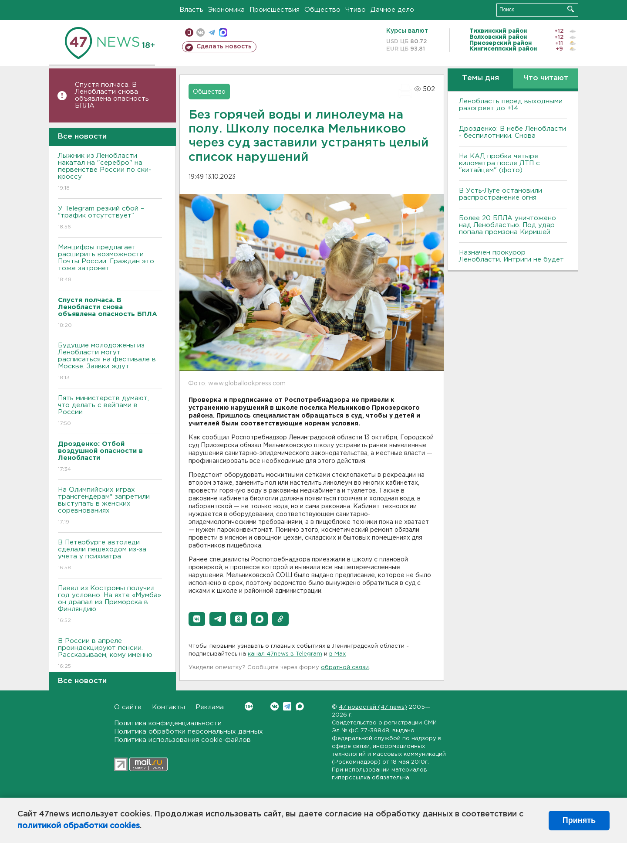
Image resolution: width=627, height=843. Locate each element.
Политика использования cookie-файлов (182, 740)
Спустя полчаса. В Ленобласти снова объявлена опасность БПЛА (112, 95)
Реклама (210, 707)
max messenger (223, 32)
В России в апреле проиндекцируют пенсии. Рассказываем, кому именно (110, 654)
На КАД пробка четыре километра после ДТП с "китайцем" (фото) (499, 163)
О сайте (128, 707)
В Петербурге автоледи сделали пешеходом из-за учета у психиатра (110, 555)
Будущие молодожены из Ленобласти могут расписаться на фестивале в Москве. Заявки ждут (110, 362)
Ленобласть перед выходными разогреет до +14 (511, 105)
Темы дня (480, 78)
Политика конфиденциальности (168, 723)
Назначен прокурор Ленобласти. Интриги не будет (511, 256)
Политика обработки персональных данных (188, 731)
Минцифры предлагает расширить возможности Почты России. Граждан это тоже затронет (110, 264)
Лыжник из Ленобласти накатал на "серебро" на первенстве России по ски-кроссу (110, 172)
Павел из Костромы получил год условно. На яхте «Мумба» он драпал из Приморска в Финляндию (110, 604)
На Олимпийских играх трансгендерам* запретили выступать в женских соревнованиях (110, 506)
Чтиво (355, 10)
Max (300, 706)
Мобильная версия (189, 32)
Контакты (168, 707)
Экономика (226, 10)
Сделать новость (224, 46)
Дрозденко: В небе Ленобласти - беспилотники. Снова (512, 132)
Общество (322, 10)
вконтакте (200, 32)
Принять (579, 820)
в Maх (337, 654)
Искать (570, 9)
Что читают (545, 78)
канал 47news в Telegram (285, 654)
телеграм (212, 32)
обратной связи (345, 667)
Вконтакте (249, 706)
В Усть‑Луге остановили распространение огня (500, 194)
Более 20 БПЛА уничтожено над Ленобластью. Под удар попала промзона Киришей (507, 225)
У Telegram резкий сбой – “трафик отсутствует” (110, 218)
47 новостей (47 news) (373, 707)
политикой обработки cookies (78, 826)
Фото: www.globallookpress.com (237, 383)
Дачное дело (392, 10)
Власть (191, 10)
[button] (197, 619)
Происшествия (274, 10)
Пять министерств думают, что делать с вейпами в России (110, 411)
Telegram (287, 706)
